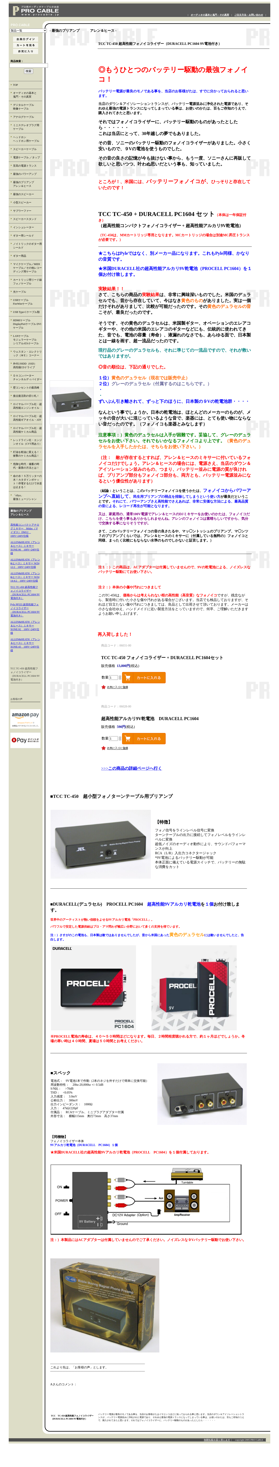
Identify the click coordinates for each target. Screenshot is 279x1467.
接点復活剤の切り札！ (26, 395)
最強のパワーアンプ (25, 174)
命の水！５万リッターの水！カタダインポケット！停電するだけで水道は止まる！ (27, 481)
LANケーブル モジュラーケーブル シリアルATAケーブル (27, 339)
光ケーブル (19, 291)
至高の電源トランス (25, 165)
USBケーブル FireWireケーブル (26, 302)
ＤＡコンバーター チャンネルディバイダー (27, 377)
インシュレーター (23, 227)
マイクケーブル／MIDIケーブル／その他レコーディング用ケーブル (27, 268)
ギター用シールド (23, 235)
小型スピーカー (22, 202)
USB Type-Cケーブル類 (26, 312)
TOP (15, 84)
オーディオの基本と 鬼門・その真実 (27, 94)
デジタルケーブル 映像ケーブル (27, 106)
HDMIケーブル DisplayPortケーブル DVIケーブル (27, 324)
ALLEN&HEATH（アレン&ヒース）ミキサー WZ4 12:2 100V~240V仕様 (25, 563)
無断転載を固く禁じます (217, 1439)
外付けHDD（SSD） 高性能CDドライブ (27, 365)
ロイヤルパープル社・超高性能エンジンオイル (27, 406)
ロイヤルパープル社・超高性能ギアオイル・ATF (27, 418)
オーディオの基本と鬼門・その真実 (210, 15)
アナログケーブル (23, 116)
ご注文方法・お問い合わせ (248, 15)
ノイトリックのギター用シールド (27, 245)
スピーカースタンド (25, 219)
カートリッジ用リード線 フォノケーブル (27, 281)
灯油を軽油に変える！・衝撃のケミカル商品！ (27, 454)
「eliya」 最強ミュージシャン (27, 497)
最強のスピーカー (23, 194)
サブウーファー (22, 210)
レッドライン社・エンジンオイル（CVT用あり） (27, 442)
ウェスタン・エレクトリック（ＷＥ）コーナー (27, 353)
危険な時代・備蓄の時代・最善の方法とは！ (26, 466)
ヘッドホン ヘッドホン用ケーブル (27, 139)
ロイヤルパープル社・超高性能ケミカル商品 (27, 430)
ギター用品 (19, 255)
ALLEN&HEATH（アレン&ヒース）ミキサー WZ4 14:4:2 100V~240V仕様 (25, 577)
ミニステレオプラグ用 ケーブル (26, 127)
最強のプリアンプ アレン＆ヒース (27, 184)
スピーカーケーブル (25, 149)
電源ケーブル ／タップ (26, 157)
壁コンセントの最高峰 (26, 387)
